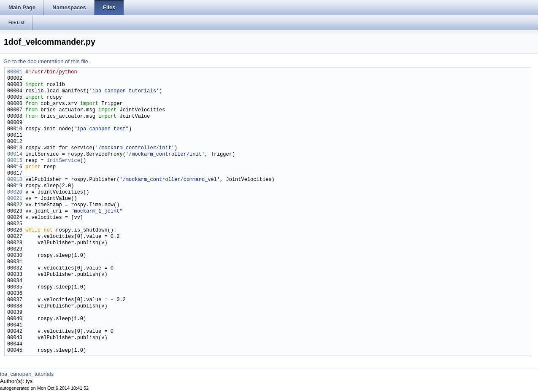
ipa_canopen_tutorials (27, 374)
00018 (14, 179)
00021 (14, 198)
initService (63, 160)
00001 (14, 72)
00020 (14, 192)
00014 (14, 154)
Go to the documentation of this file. (46, 61)
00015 (14, 160)
